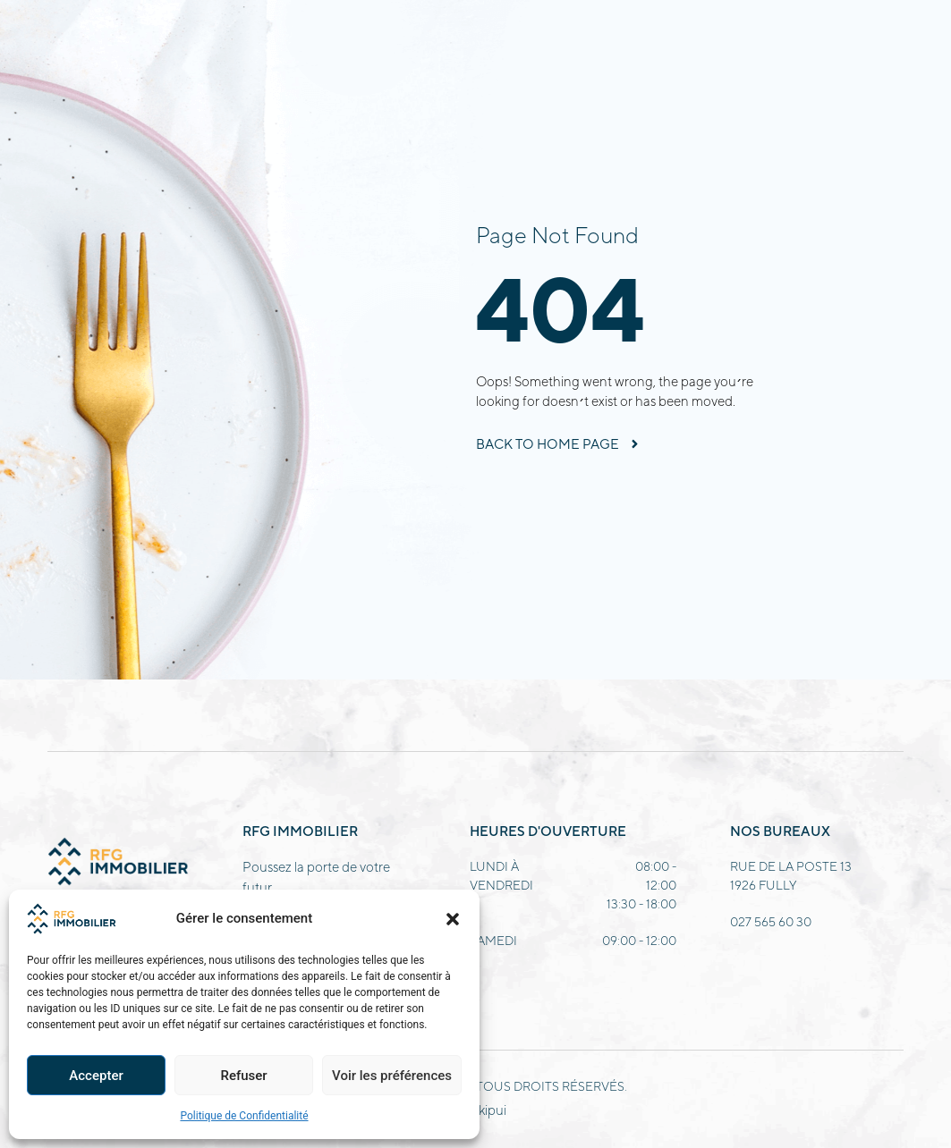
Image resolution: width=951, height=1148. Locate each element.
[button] (453, 919)
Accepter (96, 1076)
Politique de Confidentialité (244, 1116)
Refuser (243, 1076)
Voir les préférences (392, 1076)
